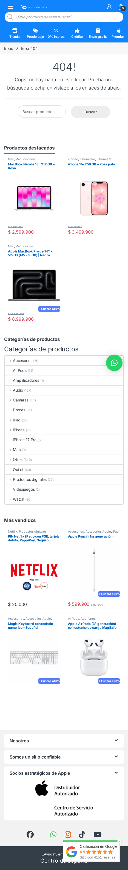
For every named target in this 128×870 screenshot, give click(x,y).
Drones (15, 409)
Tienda (14, 33)
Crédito (77, 33)
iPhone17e (104, 159)
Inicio (8, 48)
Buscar (90, 112)
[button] (114, 363)
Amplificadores (22, 380)
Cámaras (17, 400)
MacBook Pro (24, 246)
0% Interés (56, 33)
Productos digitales (26, 479)
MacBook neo (25, 159)
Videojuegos (20, 489)
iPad (13, 420)
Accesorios (18, 360)
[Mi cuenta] (109, 6)
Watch (14, 499)
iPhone (73, 159)
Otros (13, 459)
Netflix (12, 531)
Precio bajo (35, 33)
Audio (14, 390)
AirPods (16, 370)
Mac (11, 159)
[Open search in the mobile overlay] (64, 17)
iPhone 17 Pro (20, 439)
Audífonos (88, 619)
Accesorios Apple (98, 531)
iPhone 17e (87, 159)
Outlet (14, 469)
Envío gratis (98, 33)
